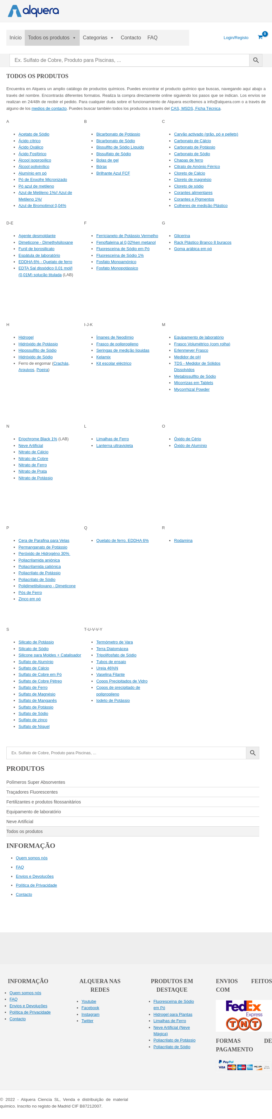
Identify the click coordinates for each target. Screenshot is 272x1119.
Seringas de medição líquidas (122, 350)
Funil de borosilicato (36, 248)
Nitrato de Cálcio (33, 452)
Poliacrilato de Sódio (36, 579)
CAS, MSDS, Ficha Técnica (195, 108)
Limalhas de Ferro (112, 438)
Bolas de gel (107, 160)
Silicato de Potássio (36, 642)
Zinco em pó (29, 598)
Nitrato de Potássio (35, 478)
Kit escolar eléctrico (113, 363)
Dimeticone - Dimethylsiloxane (45, 242)
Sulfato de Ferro (32, 687)
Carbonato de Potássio (194, 147)
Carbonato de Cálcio (192, 140)
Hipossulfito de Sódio (37, 350)
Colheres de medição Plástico (201, 205)
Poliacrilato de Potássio (39, 572)
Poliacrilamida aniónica (39, 560)
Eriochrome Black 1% (37, 438)
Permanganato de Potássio (42, 547)
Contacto (131, 37)
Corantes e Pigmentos (194, 199)
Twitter (88, 1020)
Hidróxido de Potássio (38, 344)
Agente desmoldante (37, 235)
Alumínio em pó (32, 173)
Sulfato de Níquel (34, 726)
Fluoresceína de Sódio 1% (120, 255)
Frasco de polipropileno (117, 344)
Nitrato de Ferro (32, 465)
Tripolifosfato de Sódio (116, 655)
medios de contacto (49, 108)
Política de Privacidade (36, 885)
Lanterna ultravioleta (114, 445)
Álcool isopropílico (34, 160)
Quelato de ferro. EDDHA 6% (122, 540)
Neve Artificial (30, 445)
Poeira (42, 369)
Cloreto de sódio (188, 186)
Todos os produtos (52, 38)
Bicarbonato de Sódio (115, 140)
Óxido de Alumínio (190, 445)
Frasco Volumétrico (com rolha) (202, 344)
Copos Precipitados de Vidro (121, 681)
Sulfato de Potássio (35, 707)
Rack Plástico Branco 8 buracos (202, 242)
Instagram (91, 1014)
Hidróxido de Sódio (35, 357)
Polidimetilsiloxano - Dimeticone (47, 585)
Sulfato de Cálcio (33, 668)
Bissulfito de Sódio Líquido (120, 147)
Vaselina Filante (110, 674)
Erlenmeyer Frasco (191, 350)
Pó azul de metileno (36, 186)
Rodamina (183, 540)
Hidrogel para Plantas (173, 1014)
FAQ (152, 37)
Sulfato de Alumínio (35, 661)
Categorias (98, 38)
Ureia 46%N (107, 668)
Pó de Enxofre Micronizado (42, 179)
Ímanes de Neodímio (115, 337)
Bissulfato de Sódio (113, 153)
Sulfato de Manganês (37, 700)
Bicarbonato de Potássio (118, 134)
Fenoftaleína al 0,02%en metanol (126, 242)
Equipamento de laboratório (199, 337)
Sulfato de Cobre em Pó (40, 674)
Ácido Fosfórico (32, 153)
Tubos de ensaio (111, 661)
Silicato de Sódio (33, 648)
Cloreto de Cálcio (189, 173)
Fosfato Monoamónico (116, 261)
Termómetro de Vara (114, 642)
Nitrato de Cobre (33, 458)
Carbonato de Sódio (192, 153)
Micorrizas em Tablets (193, 382)
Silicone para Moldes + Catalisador (49, 655)
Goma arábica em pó (193, 248)
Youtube (89, 1001)
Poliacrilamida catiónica (39, 566)
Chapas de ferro (188, 160)
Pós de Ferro (30, 592)
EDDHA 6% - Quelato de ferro (45, 261)
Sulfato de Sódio (33, 713)
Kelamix (103, 357)
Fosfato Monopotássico (117, 268)
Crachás (60, 363)
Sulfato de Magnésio (36, 694)
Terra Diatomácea (112, 648)
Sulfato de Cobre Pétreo (40, 681)
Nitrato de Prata (32, 471)
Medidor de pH (187, 357)
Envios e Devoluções (35, 876)
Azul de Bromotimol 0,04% (42, 205)
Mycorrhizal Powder (191, 389)
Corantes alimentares (193, 192)
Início (16, 37)
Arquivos (26, 369)
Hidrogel (25, 337)
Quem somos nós (32, 858)
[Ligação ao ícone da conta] (236, 38)
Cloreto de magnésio (192, 179)
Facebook (90, 1007)
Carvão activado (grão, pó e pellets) (206, 134)
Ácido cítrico (29, 140)
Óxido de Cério (187, 438)
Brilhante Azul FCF (113, 173)
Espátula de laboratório (39, 255)
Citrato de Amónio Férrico (197, 166)
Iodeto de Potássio (113, 700)
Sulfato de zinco (32, 719)
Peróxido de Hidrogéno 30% (44, 553)
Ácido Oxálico (30, 147)
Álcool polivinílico (33, 166)
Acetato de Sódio (33, 134)
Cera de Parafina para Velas (43, 540)
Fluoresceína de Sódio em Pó (122, 248)
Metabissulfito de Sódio (195, 376)
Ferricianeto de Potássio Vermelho (127, 235)
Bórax (101, 166)
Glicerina (182, 235)
